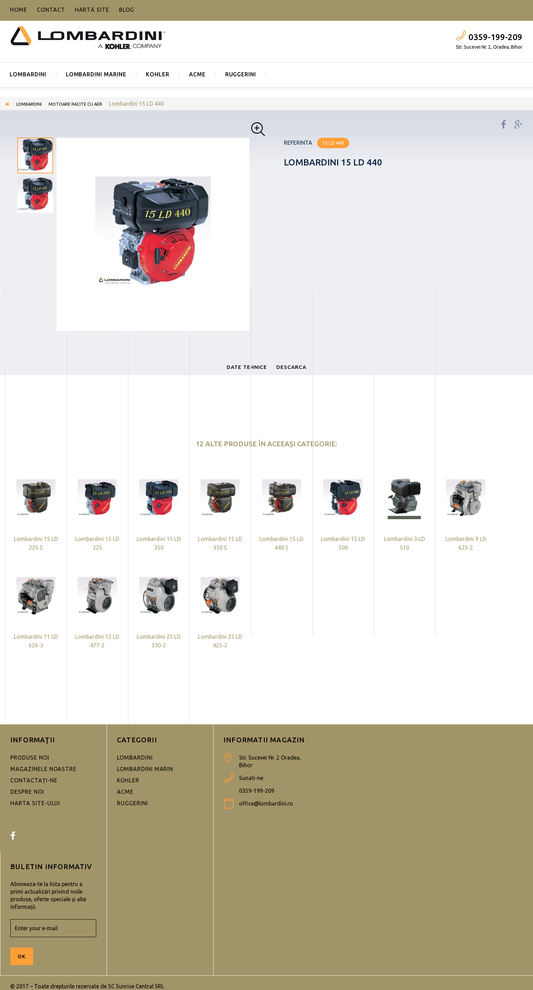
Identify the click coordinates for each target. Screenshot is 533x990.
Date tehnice (237, 371)
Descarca (303, 371)
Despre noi (27, 801)
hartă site (92, 10)
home (18, 10)
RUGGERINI (240, 74)
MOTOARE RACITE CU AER (91, 104)
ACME (197, 74)
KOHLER (157, 74)
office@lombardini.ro (266, 812)
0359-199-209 (495, 37)
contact (51, 10)
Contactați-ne (33, 789)
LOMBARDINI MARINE (96, 74)
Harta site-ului (35, 812)
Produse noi (29, 766)
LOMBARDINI (28, 74)
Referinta (298, 143)
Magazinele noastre (43, 778)
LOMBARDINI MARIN (145, 778)
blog (126, 10)
